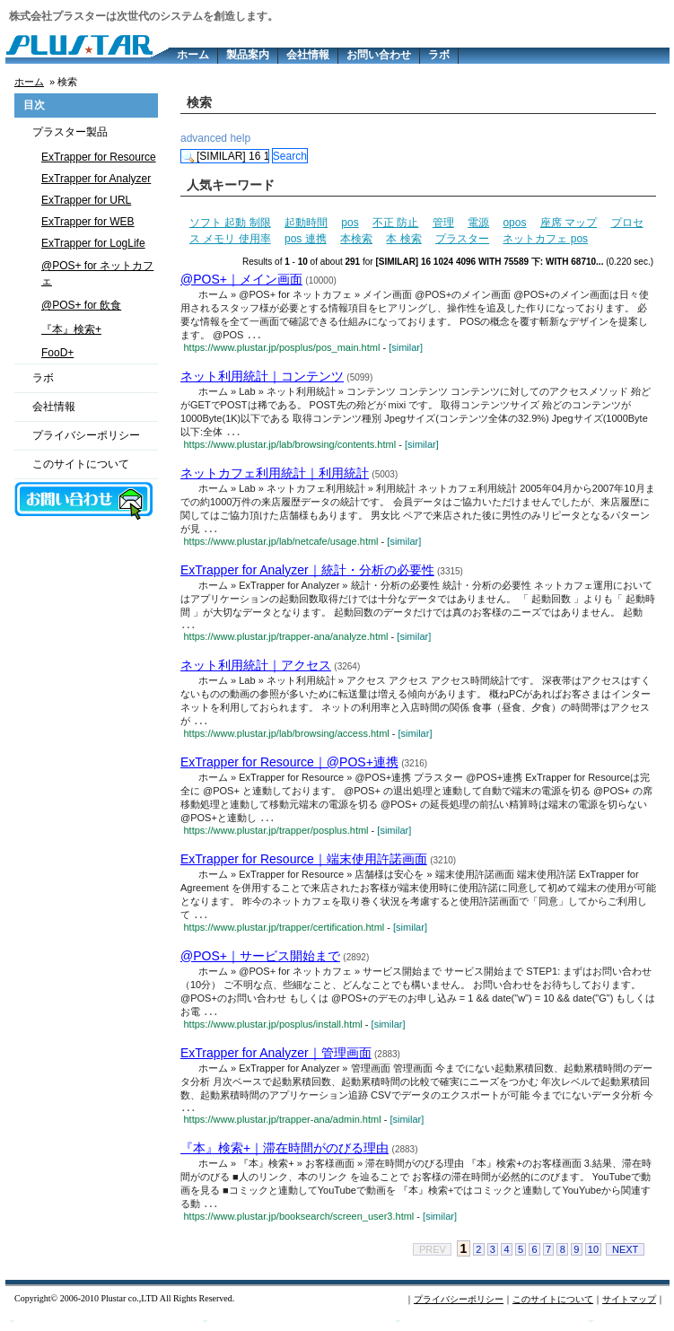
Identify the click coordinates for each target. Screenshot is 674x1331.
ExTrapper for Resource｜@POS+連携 (289, 767)
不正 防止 (395, 222)
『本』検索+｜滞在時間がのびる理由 (284, 1158)
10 (593, 1260)
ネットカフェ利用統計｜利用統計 (274, 475)
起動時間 (306, 222)
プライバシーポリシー (86, 435)
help (240, 138)
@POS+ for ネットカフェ (97, 273)
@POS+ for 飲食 (81, 305)
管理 (443, 222)
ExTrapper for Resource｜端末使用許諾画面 (303, 865)
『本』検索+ (71, 329)
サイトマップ (629, 1310)
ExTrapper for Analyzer (96, 178)
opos (514, 222)
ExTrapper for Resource (98, 157)
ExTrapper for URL (86, 200)
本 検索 (403, 238)
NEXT (625, 1260)
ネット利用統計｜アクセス (255, 669)
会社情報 (307, 54)
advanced (203, 138)
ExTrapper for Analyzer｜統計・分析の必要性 (307, 572)
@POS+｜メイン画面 (241, 279)
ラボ (439, 54)
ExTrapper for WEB (88, 221)
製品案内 (247, 54)
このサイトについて (80, 464)
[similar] (406, 348)
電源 (478, 222)
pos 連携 (305, 238)
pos (349, 222)
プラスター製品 (70, 132)
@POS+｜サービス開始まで (260, 963)
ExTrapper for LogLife (93, 243)
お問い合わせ (378, 54)
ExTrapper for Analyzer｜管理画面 (276, 1061)
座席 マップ (568, 222)
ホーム (193, 54)
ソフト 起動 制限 (230, 222)
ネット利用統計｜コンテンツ (262, 377)
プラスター (462, 238)
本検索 (356, 238)
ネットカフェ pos (545, 238)
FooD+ (57, 352)
